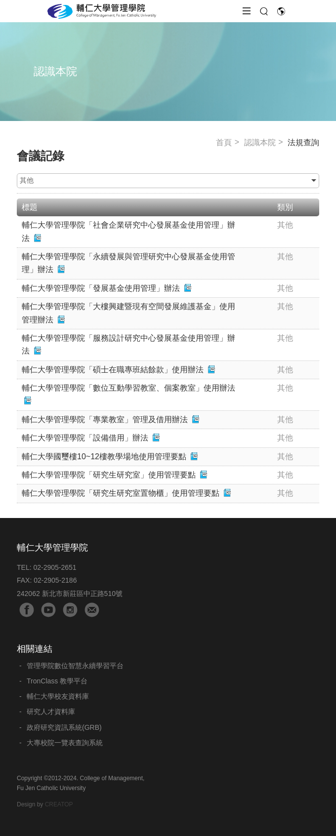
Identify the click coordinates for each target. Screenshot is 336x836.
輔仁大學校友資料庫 (58, 696)
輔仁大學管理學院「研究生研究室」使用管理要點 (109, 475)
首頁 (224, 142)
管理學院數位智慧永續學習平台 (75, 666)
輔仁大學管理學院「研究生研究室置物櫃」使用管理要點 (120, 493)
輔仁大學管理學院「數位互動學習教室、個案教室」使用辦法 (128, 388)
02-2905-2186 (55, 580)
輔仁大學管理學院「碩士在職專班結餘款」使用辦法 (113, 369)
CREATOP (59, 804)
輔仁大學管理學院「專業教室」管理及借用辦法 (105, 419)
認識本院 (260, 142)
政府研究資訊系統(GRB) (64, 727)
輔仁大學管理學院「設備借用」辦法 (85, 438)
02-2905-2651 (54, 567)
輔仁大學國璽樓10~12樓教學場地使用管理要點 (104, 456)
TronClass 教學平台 (57, 681)
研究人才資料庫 (51, 712)
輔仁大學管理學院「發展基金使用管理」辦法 (101, 288)
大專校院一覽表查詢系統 (65, 743)
